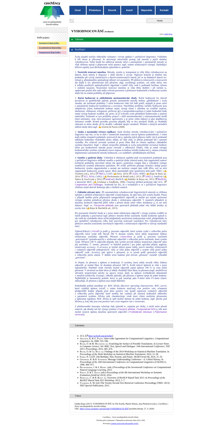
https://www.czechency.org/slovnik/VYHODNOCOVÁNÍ (104, 409)
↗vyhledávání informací (140, 312)
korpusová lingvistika (49, 43)
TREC (101, 173)
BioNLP (161, 179)
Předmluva (95, 10)
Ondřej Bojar (168, 34)
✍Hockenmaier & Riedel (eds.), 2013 (122, 176)
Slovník (112, 10)
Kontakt (164, 10)
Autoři (129, 10)
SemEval (109, 179)
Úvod (78, 10)
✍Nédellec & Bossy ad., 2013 (139, 179)
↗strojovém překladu (103, 205)
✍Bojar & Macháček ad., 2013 (102, 208)
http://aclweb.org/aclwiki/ (100, 336)
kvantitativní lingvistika (50, 47)
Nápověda (146, 10)
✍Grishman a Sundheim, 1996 (109, 182)
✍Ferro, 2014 (121, 173)
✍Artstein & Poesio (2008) (111, 127)
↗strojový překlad (126, 309)
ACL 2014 (88, 176)
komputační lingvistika (50, 52)
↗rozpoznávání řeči (145, 309)
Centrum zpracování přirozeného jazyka (124, 424)
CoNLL (148, 176)
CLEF (134, 173)
